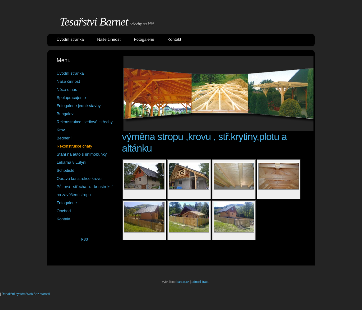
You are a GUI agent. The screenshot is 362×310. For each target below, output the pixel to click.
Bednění (64, 138)
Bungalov (65, 113)
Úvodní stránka (70, 39)
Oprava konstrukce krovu (79, 178)
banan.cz (182, 282)
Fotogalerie (144, 39)
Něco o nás (67, 89)
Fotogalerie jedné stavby (79, 105)
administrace (200, 282)
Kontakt (174, 39)
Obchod (64, 211)
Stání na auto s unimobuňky (82, 154)
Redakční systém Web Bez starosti (26, 294)
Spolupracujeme (71, 97)
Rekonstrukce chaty (74, 146)
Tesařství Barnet (94, 22)
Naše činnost (108, 39)
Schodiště (65, 170)
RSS (84, 239)
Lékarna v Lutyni (71, 162)
